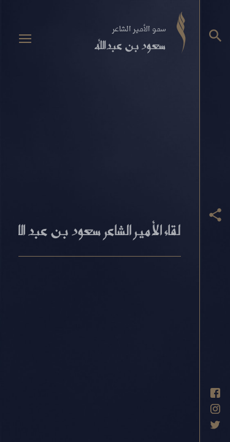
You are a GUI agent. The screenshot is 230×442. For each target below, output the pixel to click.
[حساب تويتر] (215, 425)
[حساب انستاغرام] (215, 409)
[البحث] (215, 35)
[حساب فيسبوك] (215, 393)
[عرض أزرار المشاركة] (215, 215)
